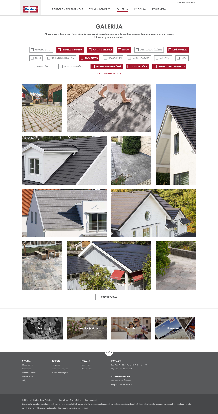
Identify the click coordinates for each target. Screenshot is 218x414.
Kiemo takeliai (115, 58)
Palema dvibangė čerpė (75, 66)
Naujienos (56, 364)
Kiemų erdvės (91, 58)
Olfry (24, 380)
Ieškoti (193, 9)
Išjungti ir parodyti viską (109, 73)
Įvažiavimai (164, 58)
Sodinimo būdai (139, 66)
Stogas (125, 50)
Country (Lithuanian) (186, 2)
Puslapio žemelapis (90, 400)
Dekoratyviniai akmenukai (171, 66)
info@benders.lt (126, 368)
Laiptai (184, 58)
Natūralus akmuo (140, 58)
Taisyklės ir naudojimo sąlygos (56, 400)
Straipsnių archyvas (60, 368)
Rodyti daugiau (109, 297)
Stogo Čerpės (27, 364)
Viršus (109, 352)
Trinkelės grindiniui (72, 50)
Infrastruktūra (27, 376)
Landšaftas (26, 368)
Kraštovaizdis (179, 50)
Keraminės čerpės (45, 66)
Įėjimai (38, 58)
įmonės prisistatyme (60, 372)
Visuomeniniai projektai (62, 58)
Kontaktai (85, 364)
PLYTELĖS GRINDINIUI (102, 50)
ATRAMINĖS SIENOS (43, 50)
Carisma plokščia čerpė (151, 50)
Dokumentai (86, 368)
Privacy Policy (75, 400)
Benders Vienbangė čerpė (108, 66)
